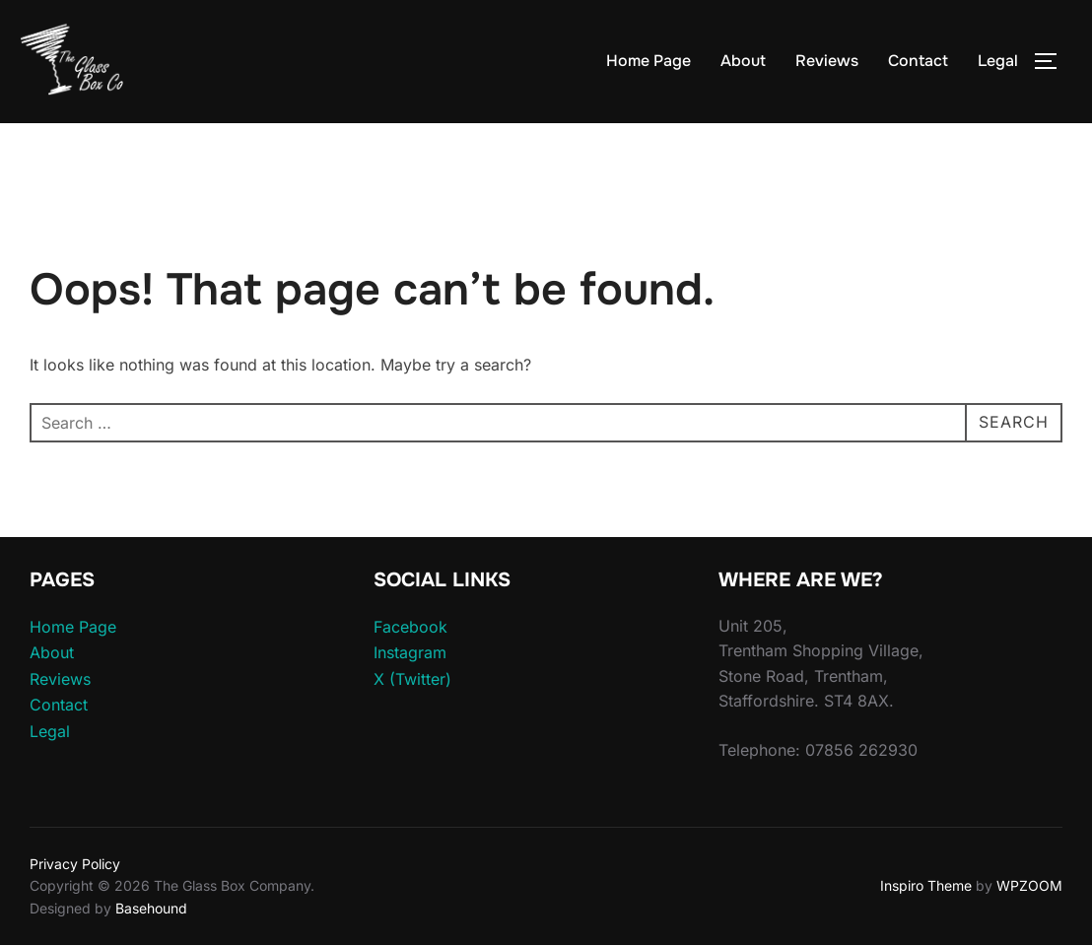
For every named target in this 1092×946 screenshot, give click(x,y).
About (743, 60)
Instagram (410, 652)
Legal (998, 60)
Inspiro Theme (926, 885)
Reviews (826, 60)
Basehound (151, 908)
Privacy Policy (75, 863)
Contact (918, 60)
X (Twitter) (412, 679)
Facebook (410, 627)
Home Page (648, 60)
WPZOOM (1029, 885)
